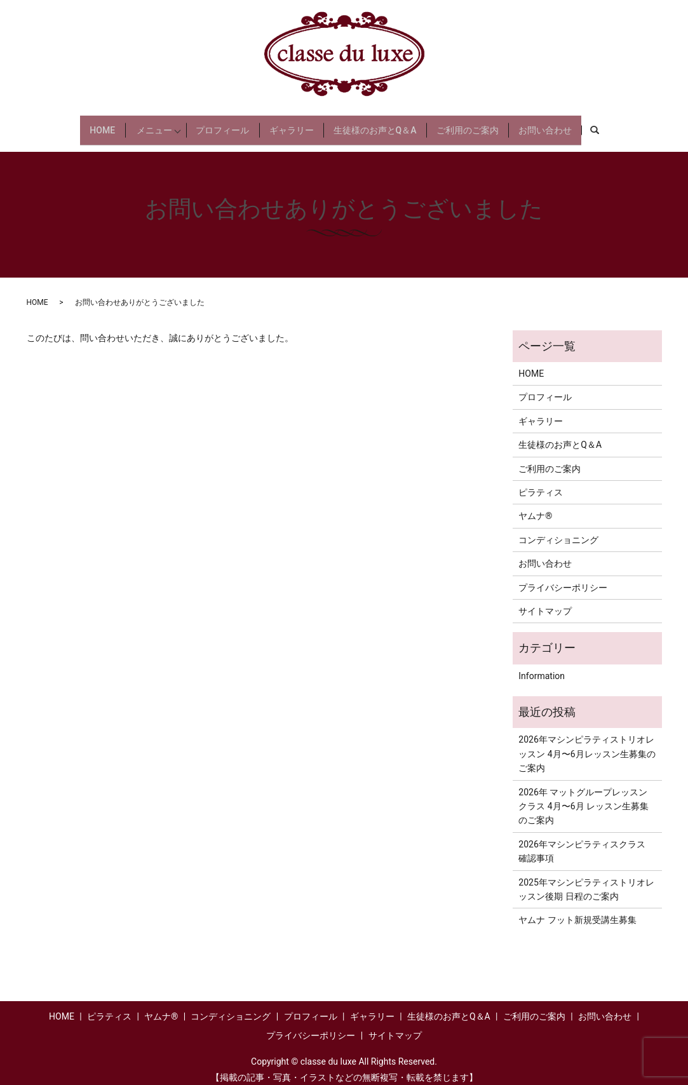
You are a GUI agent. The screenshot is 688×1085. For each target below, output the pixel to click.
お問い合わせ (576, 124)
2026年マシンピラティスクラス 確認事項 (581, 841)
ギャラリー (302, 124)
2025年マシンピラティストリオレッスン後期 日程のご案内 (586, 879)
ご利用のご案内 (492, 124)
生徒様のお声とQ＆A (392, 124)
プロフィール (226, 124)
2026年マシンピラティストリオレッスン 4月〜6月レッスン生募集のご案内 (586, 744)
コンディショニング (558, 530)
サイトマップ (545, 601)
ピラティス (540, 483)
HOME (71, 124)
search (636, 125)
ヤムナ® (535, 506)
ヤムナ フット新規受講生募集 (577, 910)
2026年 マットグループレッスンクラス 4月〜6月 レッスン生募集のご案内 (583, 796)
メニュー (137, 124)
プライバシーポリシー (562, 577)
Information (541, 666)
